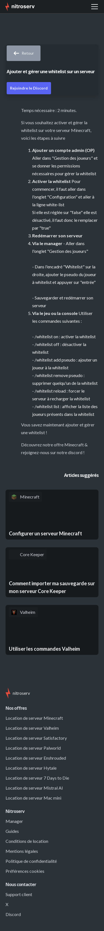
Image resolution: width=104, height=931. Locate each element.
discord (75, 452)
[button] (94, 6)
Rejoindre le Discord (29, 88)
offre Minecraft (69, 444)
